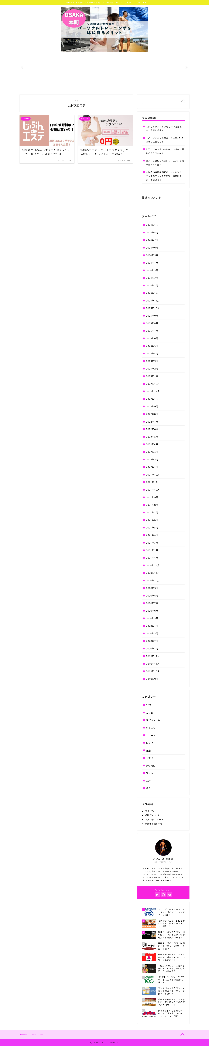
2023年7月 (152, 330)
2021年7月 (152, 512)
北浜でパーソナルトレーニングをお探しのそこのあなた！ (165, 151)
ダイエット (152, 727)
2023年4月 (152, 353)
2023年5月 (152, 346)
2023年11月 (153, 300)
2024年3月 (152, 270)
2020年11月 (153, 573)
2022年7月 (152, 421)
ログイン (149, 811)
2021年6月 (152, 520)
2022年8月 (152, 414)
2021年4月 (152, 535)
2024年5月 (152, 255)
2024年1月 (152, 285)
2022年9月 (152, 406)
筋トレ (149, 773)
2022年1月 (152, 467)
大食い (149, 758)
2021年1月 (152, 557)
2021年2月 (152, 550)
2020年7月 (152, 603)
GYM (148, 705)
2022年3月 (152, 452)
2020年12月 (153, 565)
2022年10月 (153, 399)
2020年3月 (152, 633)
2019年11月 (153, 663)
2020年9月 (152, 588)
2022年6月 (152, 429)
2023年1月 (152, 376)
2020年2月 (152, 641)
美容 (148, 788)
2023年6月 (152, 338)
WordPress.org (153, 823)
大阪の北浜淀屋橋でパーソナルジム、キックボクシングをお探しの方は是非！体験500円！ (165, 176)
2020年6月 (152, 610)
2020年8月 (152, 595)
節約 (148, 780)
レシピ (149, 743)
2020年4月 (152, 626)
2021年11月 (153, 482)
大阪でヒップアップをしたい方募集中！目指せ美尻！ (164, 128)
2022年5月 (152, 436)
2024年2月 (152, 277)
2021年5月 (152, 527)
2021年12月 (153, 474)
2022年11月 (153, 391)
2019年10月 (153, 671)
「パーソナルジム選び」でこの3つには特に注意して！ (164, 140)
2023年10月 (153, 308)
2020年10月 (153, 580)
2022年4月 (152, 444)
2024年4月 (152, 262)
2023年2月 (152, 368)
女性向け (150, 765)
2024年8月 (152, 232)
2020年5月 (152, 618)
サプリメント (153, 720)
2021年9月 (152, 497)
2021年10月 (153, 489)
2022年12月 (153, 384)
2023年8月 (152, 323)
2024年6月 (152, 247)
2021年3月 (152, 542)
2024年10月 (153, 225)
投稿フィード (152, 815)
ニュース (150, 735)
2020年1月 (152, 648)
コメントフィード (154, 819)
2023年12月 (153, 293)
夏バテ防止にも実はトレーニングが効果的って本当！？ (165, 162)
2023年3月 (152, 361)
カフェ (149, 712)
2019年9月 (152, 679)
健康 (148, 750)
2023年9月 (152, 315)
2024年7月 (152, 240)
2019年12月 (153, 656)
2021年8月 (152, 504)
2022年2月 (152, 459)
